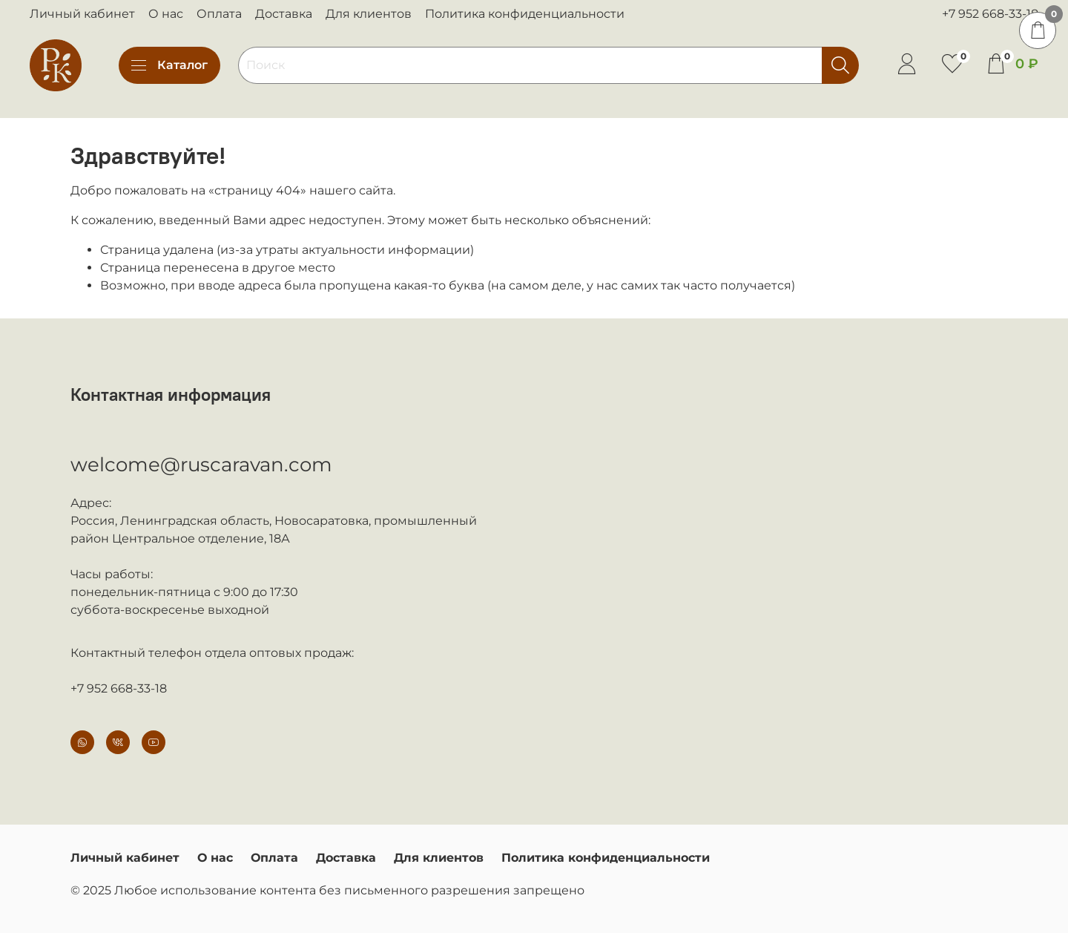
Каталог (169, 65)
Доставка (283, 14)
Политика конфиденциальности (524, 14)
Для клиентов (369, 14)
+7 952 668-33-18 (990, 14)
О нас (165, 14)
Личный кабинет (82, 14)
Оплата (219, 14)
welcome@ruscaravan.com (201, 465)
